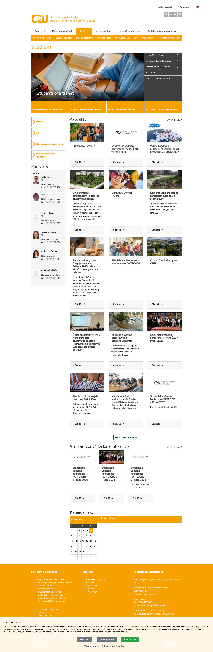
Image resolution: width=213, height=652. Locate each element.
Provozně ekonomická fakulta (50, 579)
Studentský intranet (84, 146)
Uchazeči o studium (97, 579)
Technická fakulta (45, 589)
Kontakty (185, 7)
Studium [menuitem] (83, 31)
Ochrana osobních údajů (113, 646)
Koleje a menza (44, 616)
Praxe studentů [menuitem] (122, 38)
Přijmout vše (130, 639)
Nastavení (85, 639)
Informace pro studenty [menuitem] (169, 38)
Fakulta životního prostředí (49, 592)
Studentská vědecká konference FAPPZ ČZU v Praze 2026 (124, 149)
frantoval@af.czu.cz (52, 220)
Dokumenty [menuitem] (147, 38)
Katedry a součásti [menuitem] (62, 31)
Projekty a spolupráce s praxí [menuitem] (163, 31)
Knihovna (41, 613)
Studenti (92, 582)
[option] (48, 122)
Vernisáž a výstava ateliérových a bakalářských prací (121, 338)
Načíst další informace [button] (126, 437)
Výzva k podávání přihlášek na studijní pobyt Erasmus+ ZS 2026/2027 (164, 149)
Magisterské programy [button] (85, 110)
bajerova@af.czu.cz (51, 199)
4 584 (52, 259)
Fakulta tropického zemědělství (51, 598)
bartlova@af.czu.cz (51, 256)
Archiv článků (174, 120)
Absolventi (93, 586)
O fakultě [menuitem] (40, 31)
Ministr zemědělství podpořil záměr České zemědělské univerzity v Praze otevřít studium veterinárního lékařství (124, 402)
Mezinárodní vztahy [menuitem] (130, 31)
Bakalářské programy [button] (47, 110)
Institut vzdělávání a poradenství (52, 601)
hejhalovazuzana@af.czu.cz (55, 239)
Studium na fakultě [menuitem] (42, 38)
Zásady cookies (91, 646)
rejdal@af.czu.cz (50, 184)
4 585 (52, 202)
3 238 (52, 187)
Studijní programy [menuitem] (84, 38)
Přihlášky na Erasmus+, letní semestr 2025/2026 (125, 262)
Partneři (92, 589)
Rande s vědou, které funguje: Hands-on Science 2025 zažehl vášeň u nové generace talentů (85, 266)
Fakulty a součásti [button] (164, 7)
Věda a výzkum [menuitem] (104, 31)
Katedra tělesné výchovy (48, 609)
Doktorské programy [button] (122, 110)
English (197, 7)
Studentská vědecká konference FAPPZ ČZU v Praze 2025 (164, 338)
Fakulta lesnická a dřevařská (50, 595)
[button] (87, 97)
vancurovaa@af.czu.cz (53, 275)
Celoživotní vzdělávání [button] (161, 110)
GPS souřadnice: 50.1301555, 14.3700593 (154, 614)
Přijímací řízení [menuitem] (104, 38)
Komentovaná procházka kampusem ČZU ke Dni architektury (164, 196)
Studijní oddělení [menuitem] (64, 38)
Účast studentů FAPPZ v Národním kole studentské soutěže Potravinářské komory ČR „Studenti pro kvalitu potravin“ (87, 342)
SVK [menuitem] (136, 38)
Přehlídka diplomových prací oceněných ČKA (85, 398)
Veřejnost (92, 592)
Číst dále (78, 162)
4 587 (52, 223)
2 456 (52, 242)
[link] (166, 14)
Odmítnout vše (107, 639)
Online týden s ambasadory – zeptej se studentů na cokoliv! (86, 196)
